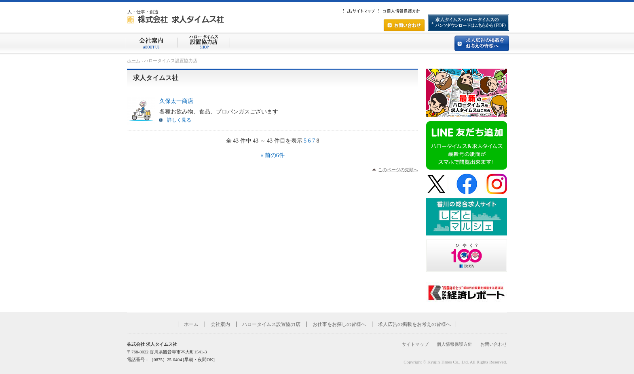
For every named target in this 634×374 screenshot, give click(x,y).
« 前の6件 (272, 155)
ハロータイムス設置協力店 (271, 324)
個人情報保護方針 (454, 344)
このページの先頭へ (398, 169)
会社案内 (220, 324)
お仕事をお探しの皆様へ (339, 324)
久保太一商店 (176, 101)
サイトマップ (415, 344)
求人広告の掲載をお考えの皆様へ (414, 324)
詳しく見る (179, 120)
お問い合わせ (493, 344)
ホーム (133, 60)
